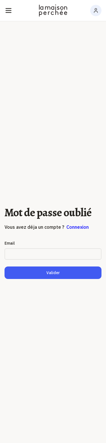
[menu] (8, 10)
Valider (53, 272)
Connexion (77, 227)
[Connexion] (95, 10)
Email (10, 243)
